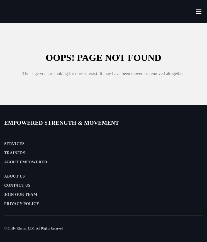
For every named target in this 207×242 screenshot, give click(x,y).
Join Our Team (20, 195)
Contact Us (17, 185)
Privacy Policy (21, 204)
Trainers (14, 153)
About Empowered (25, 162)
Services (14, 144)
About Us (14, 176)
